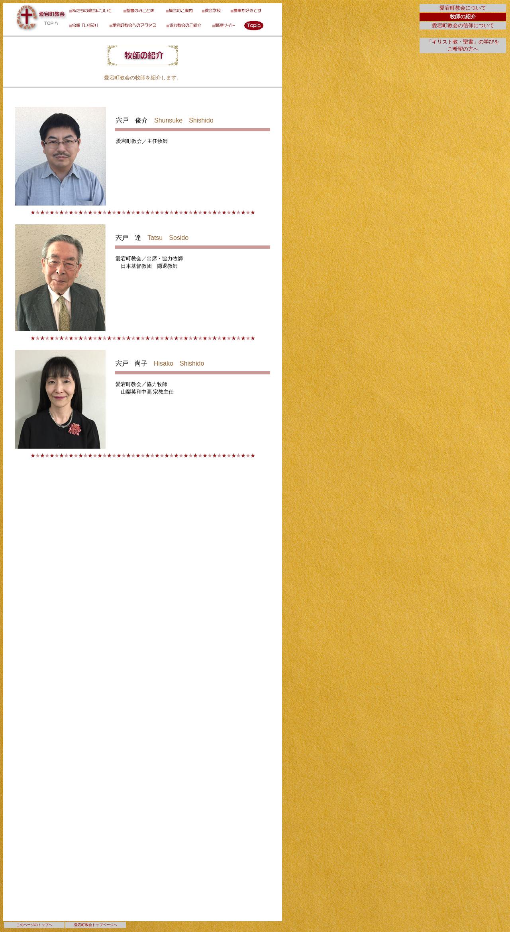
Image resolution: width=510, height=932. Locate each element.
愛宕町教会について (462, 8)
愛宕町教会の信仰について (463, 25)
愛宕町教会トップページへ (95, 925)
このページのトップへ (34, 925)
